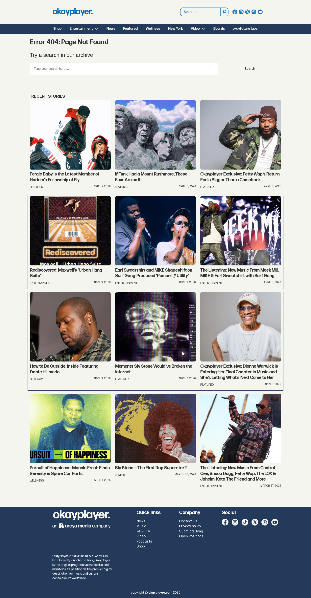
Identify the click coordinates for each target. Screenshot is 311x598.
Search (249, 69)
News (111, 29)
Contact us (188, 521)
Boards (219, 29)
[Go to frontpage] (72, 12)
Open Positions (191, 536)
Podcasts (144, 541)
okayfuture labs (245, 29)
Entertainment (81, 29)
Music (141, 526)
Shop (57, 29)
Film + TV (143, 531)
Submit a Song (191, 531)
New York (175, 29)
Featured (130, 29)
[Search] (224, 12)
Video (195, 29)
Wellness (153, 29)
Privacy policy (190, 526)
